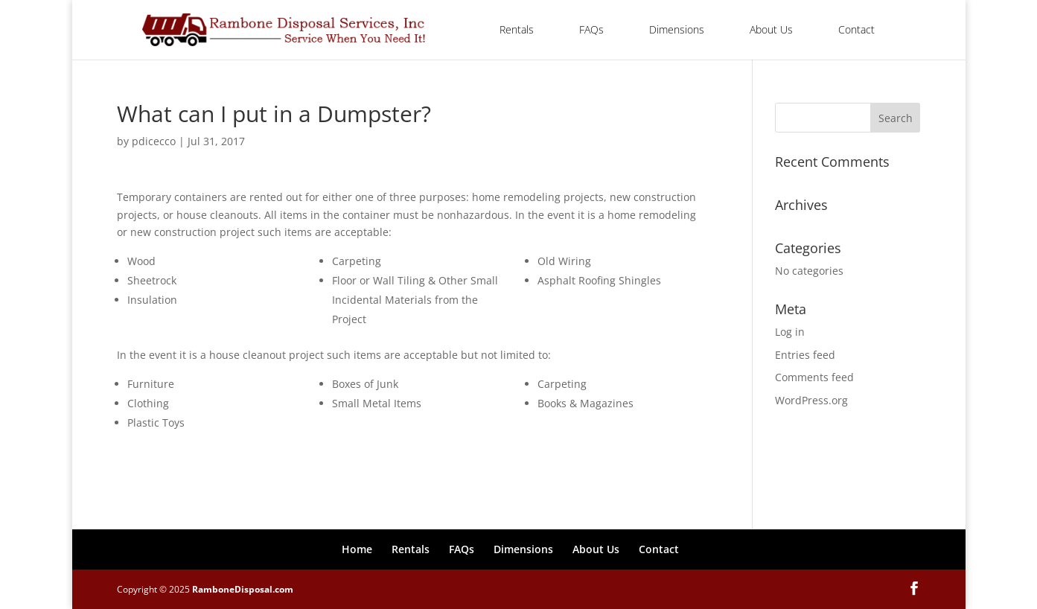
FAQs (591, 29)
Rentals (517, 29)
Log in (790, 332)
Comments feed (814, 377)
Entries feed (805, 355)
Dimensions (676, 29)
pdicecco (154, 141)
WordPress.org (811, 400)
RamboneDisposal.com (242, 589)
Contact (856, 29)
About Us (771, 29)
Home (357, 549)
